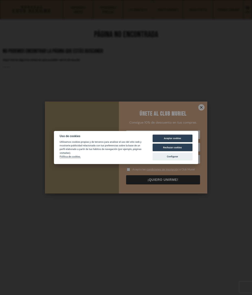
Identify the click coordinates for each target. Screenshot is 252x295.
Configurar (172, 156)
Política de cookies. (70, 156)
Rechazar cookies (172, 147)
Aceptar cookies (172, 138)
